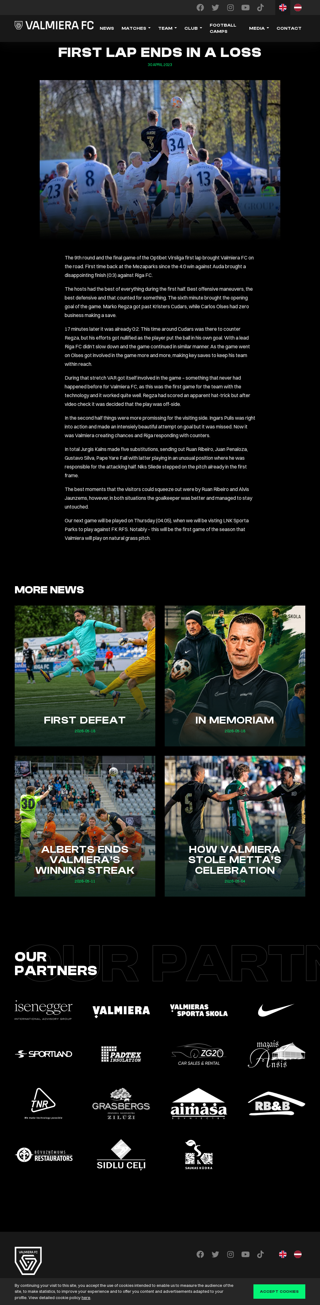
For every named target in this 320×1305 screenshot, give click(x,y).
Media (257, 28)
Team (165, 28)
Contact (289, 28)
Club (191, 28)
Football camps (223, 28)
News (107, 28)
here (86, 1297)
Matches (134, 28)
